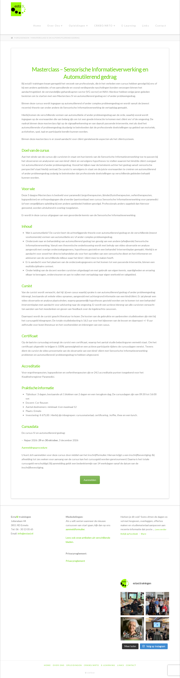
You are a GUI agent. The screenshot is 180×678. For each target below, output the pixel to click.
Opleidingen (74, 665)
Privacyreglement (75, 560)
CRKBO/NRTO (91, 665)
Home (47, 665)
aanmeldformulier (75, 529)
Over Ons (58, 665)
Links (120, 665)
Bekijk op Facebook (129, 534)
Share (143, 534)
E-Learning (108, 665)
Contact (131, 665)
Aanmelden (90, 479)
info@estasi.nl (25, 533)
